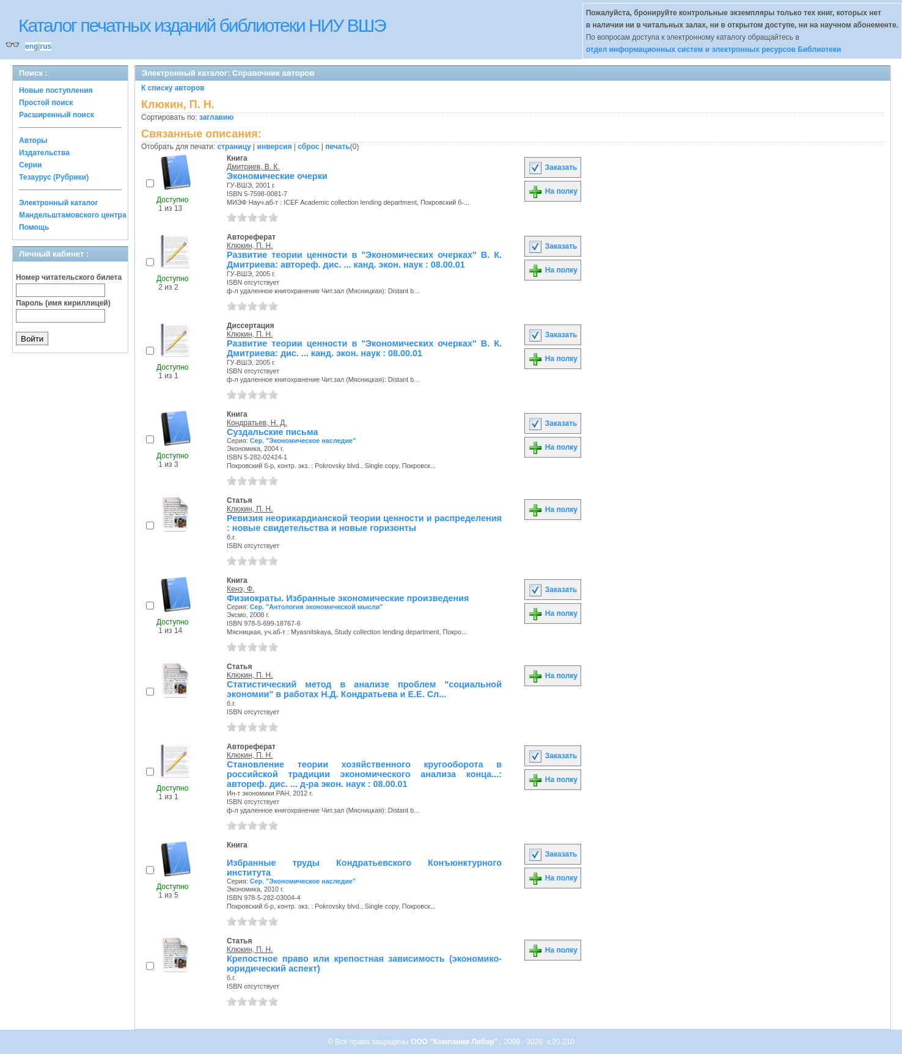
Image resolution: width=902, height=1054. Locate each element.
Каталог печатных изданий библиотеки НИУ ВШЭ (202, 25)
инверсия (274, 146)
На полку (553, 191)
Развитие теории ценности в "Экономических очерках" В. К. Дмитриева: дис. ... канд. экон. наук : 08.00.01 (364, 348)
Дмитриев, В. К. (253, 167)
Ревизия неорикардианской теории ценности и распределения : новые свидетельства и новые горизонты (364, 523)
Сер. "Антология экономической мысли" (316, 606)
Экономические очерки (277, 176)
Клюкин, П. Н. (250, 245)
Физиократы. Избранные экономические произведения (348, 598)
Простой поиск (46, 102)
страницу (234, 146)
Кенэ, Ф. (241, 589)
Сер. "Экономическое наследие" (303, 440)
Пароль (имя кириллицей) (63, 303)
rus (45, 46)
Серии (30, 165)
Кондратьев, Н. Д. (257, 423)
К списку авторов (173, 88)
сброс (308, 146)
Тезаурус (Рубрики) (54, 177)
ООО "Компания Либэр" (455, 1042)
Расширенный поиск (56, 115)
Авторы (33, 140)
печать (337, 146)
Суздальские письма (272, 432)
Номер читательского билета (69, 277)
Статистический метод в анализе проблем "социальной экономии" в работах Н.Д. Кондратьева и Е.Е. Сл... (364, 689)
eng (31, 46)
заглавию (216, 117)
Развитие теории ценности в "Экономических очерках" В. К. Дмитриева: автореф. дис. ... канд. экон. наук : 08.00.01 (364, 259)
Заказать (552, 167)
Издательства (44, 152)
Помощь (34, 227)
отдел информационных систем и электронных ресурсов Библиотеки (714, 49)
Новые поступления (56, 90)
